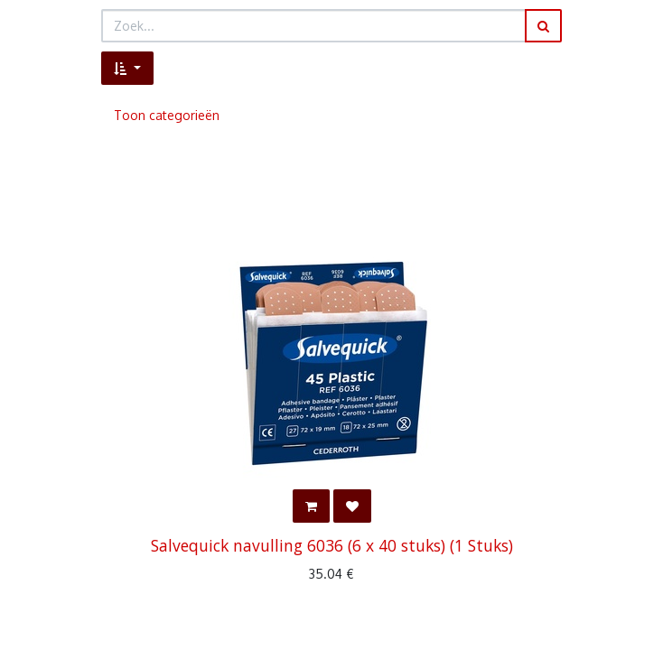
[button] (127, 68)
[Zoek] (543, 25)
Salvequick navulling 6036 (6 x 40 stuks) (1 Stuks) (332, 545)
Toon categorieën (166, 115)
